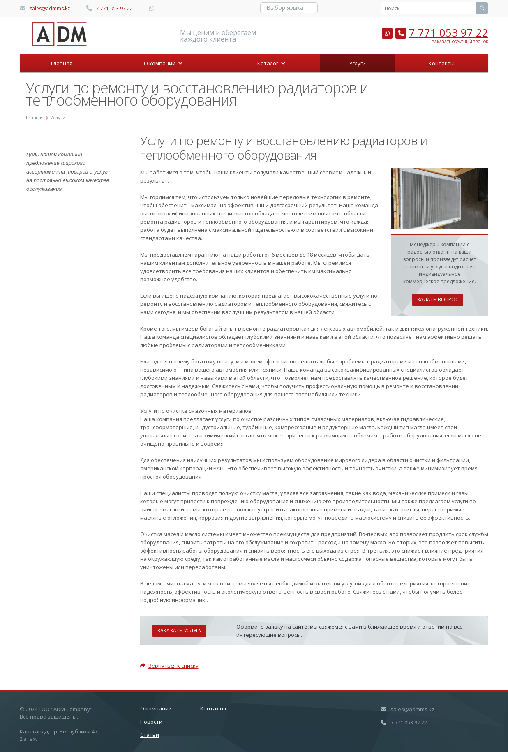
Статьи (149, 734)
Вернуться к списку (169, 665)
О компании (163, 63)
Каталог (271, 63)
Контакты (442, 63)
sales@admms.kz (50, 8)
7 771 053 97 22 (114, 8)
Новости (151, 721)
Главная (61, 63)
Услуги (357, 63)
